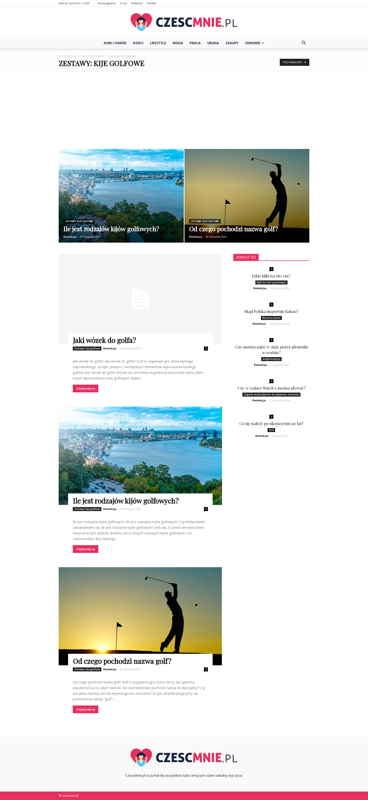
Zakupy (232, 43)
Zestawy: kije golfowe (79, 221)
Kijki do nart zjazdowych (271, 282)
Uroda (213, 43)
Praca (195, 43)
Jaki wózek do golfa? (104, 340)
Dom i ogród (115, 43)
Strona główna (106, 3)
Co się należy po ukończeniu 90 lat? (271, 423)
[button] (303, 43)
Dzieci (138, 43)
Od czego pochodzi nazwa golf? (122, 661)
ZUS (271, 430)
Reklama (136, 3)
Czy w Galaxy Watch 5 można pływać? (271, 387)
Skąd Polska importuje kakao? (271, 311)
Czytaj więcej (85, 388)
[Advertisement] (184, 107)
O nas (123, 3)
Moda (178, 43)
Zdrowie (254, 43)
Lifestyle (158, 43)
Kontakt (151, 3)
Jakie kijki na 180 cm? (271, 275)
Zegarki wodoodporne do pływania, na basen (271, 394)
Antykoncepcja (271, 359)
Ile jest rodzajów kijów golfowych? (126, 500)
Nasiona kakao (271, 317)
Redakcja (70, 236)
